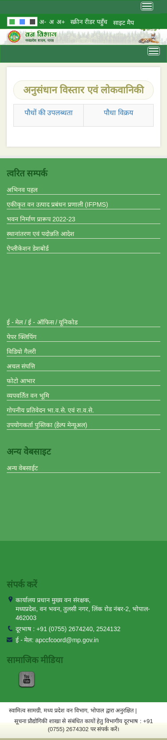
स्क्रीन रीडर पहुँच (88, 21)
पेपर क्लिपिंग (22, 336)
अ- (42, 21)
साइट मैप (123, 22)
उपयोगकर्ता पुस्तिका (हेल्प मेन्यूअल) (47, 424)
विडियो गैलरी (21, 351)
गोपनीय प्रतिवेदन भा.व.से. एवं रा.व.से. (50, 410)
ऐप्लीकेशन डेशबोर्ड (28, 248)
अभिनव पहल (22, 189)
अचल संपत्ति (21, 366)
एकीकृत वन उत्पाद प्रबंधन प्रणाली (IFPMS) (57, 204)
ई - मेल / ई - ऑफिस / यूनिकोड (42, 322)
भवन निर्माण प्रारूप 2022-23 (41, 219)
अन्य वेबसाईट (22, 468)
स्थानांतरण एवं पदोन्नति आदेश (40, 233)
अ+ (61, 21)
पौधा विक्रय (118, 112)
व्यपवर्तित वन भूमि (28, 395)
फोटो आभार (21, 380)
